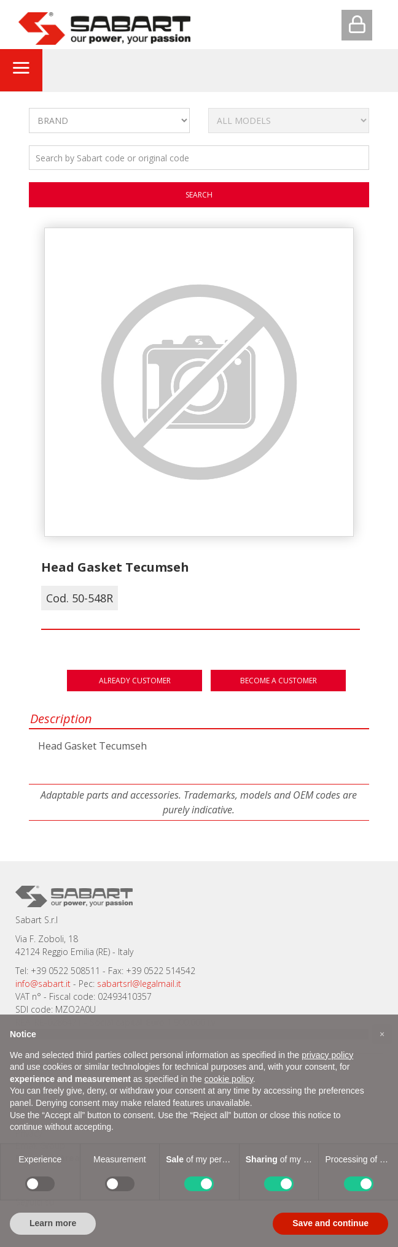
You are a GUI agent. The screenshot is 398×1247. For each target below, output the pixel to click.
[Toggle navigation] (21, 70)
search (199, 195)
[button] (382, 1034)
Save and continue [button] (330, 1223)
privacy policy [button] (327, 1055)
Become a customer (278, 680)
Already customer (135, 680)
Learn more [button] (52, 1223)
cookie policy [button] (229, 1079)
